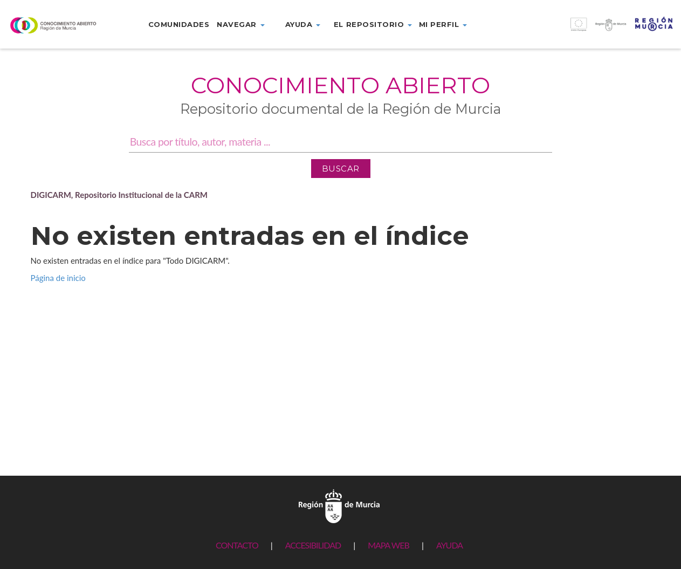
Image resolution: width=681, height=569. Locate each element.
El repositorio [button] (373, 24)
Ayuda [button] (302, 24)
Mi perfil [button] (443, 24)
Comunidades (179, 24)
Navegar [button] (240, 24)
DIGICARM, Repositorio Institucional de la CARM (119, 195)
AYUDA (449, 545)
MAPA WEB (388, 545)
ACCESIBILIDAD (313, 545)
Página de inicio (58, 278)
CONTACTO (237, 545)
